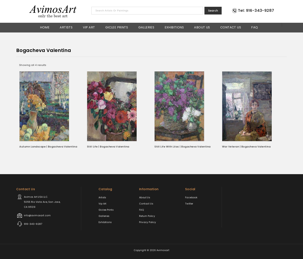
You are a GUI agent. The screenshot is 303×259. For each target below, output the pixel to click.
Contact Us (230, 27)
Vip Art (89, 27)
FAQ (254, 27)
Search (213, 11)
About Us (202, 27)
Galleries (146, 27)
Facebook (191, 197)
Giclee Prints (116, 27)
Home (44, 27)
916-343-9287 (33, 224)
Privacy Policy (147, 222)
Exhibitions (174, 27)
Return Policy (147, 216)
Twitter (189, 203)
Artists (66, 27)
